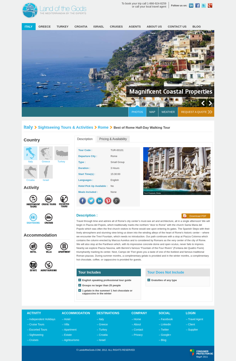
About (137, 324)
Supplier (193, 329)
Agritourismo (71, 340)
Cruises (116, 26)
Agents (135, 26)
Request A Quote (197, 111)
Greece (44, 26)
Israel (98, 26)
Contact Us (177, 26)
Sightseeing (36, 334)
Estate (68, 334)
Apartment (70, 329)
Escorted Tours (38, 329)
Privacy (138, 334)
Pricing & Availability (113, 139)
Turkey (63, 26)
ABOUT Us (154, 26)
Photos (137, 111)
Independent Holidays (42, 319)
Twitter (165, 329)
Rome (103, 127)
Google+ (166, 334)
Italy (29, 26)
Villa (66, 324)
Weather (168, 111)
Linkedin (166, 324)
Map (152, 111)
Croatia (80, 26)
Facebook (167, 319)
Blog (196, 26)
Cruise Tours (36, 324)
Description (85, 139)
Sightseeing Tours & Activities (65, 127)
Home (137, 319)
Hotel (67, 319)
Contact (138, 329)
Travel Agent (195, 319)
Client (191, 324)
